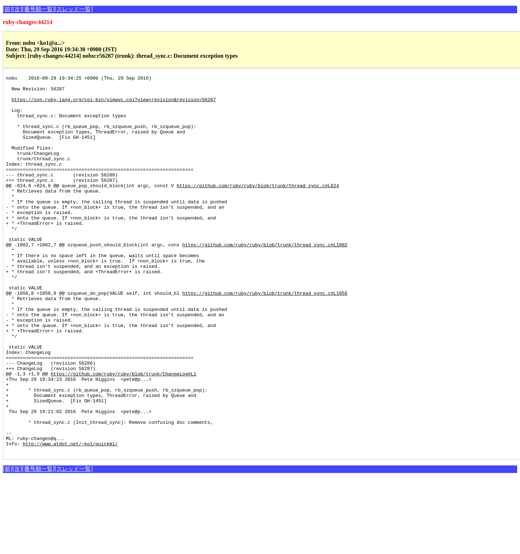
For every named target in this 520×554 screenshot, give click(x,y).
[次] (17, 9)
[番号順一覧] (38, 9)
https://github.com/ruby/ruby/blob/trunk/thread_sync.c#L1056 (264, 337)
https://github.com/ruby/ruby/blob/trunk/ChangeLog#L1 (123, 434)
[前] (8, 9)
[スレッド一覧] (74, 9)
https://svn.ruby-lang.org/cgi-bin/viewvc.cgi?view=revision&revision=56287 (113, 104)
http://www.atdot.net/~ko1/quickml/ (70, 518)
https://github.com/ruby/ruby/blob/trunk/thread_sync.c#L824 (258, 208)
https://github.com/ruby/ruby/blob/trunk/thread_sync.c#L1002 (264, 279)
